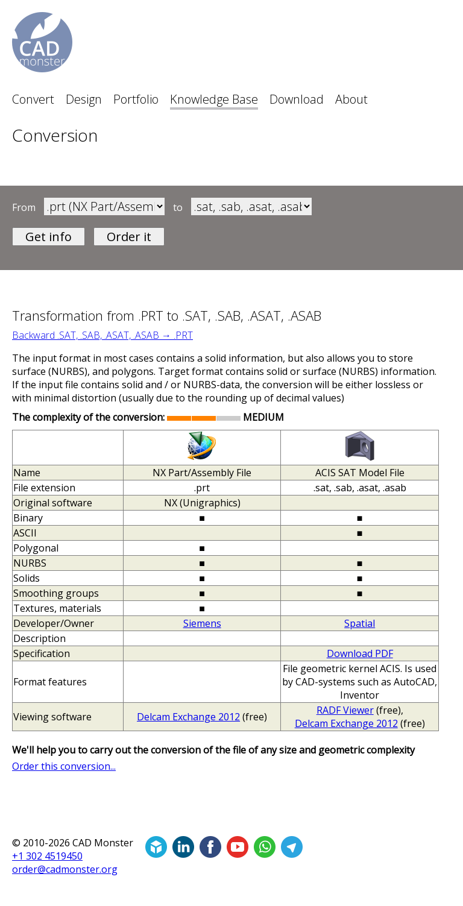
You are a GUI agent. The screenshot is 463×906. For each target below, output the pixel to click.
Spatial (359, 623)
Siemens (202, 623)
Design (84, 99)
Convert (33, 99)
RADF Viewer (345, 710)
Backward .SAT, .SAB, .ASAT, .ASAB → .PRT (102, 335)
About (351, 99)
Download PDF (360, 653)
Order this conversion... (64, 766)
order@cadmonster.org (65, 869)
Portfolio (136, 99)
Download (296, 99)
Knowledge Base (214, 99)
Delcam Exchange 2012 (188, 716)
